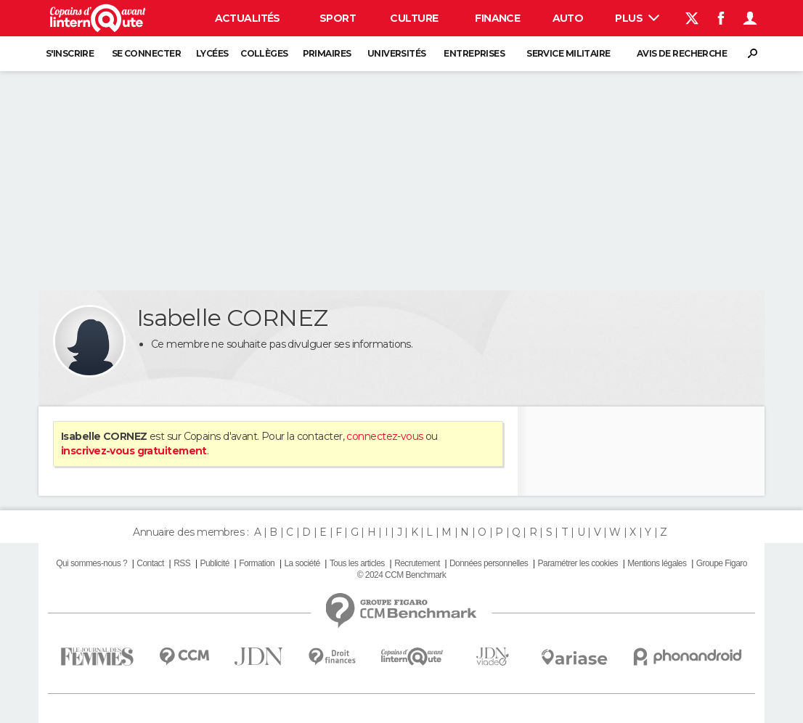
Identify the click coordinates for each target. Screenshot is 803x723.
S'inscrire (70, 53)
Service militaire (568, 53)
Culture (414, 18)
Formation (256, 563)
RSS (182, 563)
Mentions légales (656, 563)
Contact (149, 563)
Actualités (247, 18)
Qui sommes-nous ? (91, 563)
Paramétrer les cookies (578, 563)
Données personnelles (488, 563)
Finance (497, 18)
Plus (637, 18)
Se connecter (146, 53)
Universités (396, 53)
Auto (568, 18)
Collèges (264, 53)
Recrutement (417, 563)
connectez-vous (384, 436)
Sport (337, 18)
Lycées (212, 53)
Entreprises (474, 53)
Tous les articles (357, 563)
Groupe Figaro (721, 563)
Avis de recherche (682, 53)
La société (301, 563)
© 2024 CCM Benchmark (401, 575)
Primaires (327, 53)
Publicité (214, 563)
